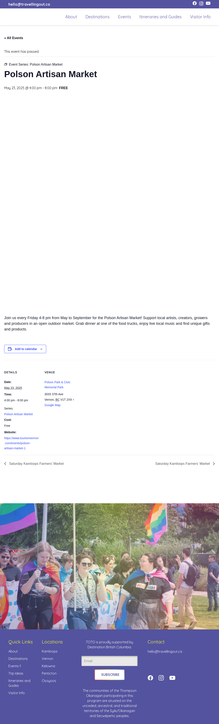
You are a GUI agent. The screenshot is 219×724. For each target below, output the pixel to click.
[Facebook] (195, 3)
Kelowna (48, 666)
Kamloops (50, 651)
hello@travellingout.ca (165, 651)
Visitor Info (16, 693)
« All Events (13, 38)
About (13, 651)
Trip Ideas (15, 673)
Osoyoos (49, 681)
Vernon (47, 659)
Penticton (49, 673)
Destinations (18, 659)
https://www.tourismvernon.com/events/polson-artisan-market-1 (21, 443)
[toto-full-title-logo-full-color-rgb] (15, 17)
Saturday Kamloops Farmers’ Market (36, 463)
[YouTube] (208, 3)
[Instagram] (201, 3)
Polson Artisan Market (18, 414)
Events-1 (14, 666)
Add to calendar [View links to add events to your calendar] (26, 349)
